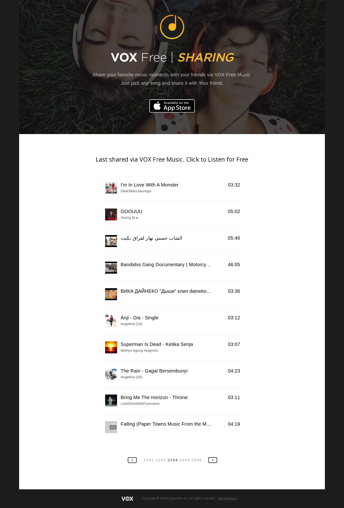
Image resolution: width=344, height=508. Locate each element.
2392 (149, 459)
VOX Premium (227, 498)
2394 (172, 459)
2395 (184, 459)
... (140, 459)
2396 (196, 459)
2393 (161, 459)
